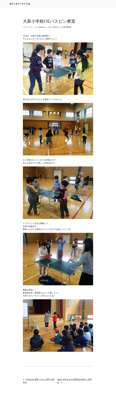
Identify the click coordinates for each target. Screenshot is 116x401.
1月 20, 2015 (27, 27)
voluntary (41, 27)
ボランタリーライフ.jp (19, 4)
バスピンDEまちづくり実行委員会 (59, 27)
